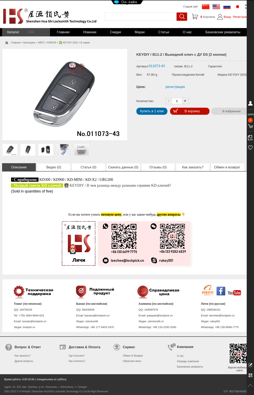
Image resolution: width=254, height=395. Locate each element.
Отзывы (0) (158, 167)
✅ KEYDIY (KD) (68, 42)
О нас (187, 32)
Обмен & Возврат (133, 355)
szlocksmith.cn (156, 321)
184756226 (26, 309)
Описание (19, 167)
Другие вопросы (24, 361)
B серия (85, 42)
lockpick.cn (29, 327)
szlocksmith (91, 321)
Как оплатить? (77, 361)
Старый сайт (190, 6)
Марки (139, 32)
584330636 (88, 309)
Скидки (115, 32)
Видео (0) (53, 167)
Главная (63, 32)
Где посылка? (77, 355)
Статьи (163, 32)
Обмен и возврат (227, 167)
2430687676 (151, 309)
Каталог (20, 32)
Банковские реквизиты (222, 32)
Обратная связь (132, 361)
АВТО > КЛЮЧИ (47, 42)
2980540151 (214, 309)
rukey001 (215, 321)
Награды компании (188, 361)
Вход (227, 17)
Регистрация (242, 17)
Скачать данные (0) (123, 167)
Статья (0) (88, 167)
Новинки (89, 32)
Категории (29, 42)
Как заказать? (192, 167)
